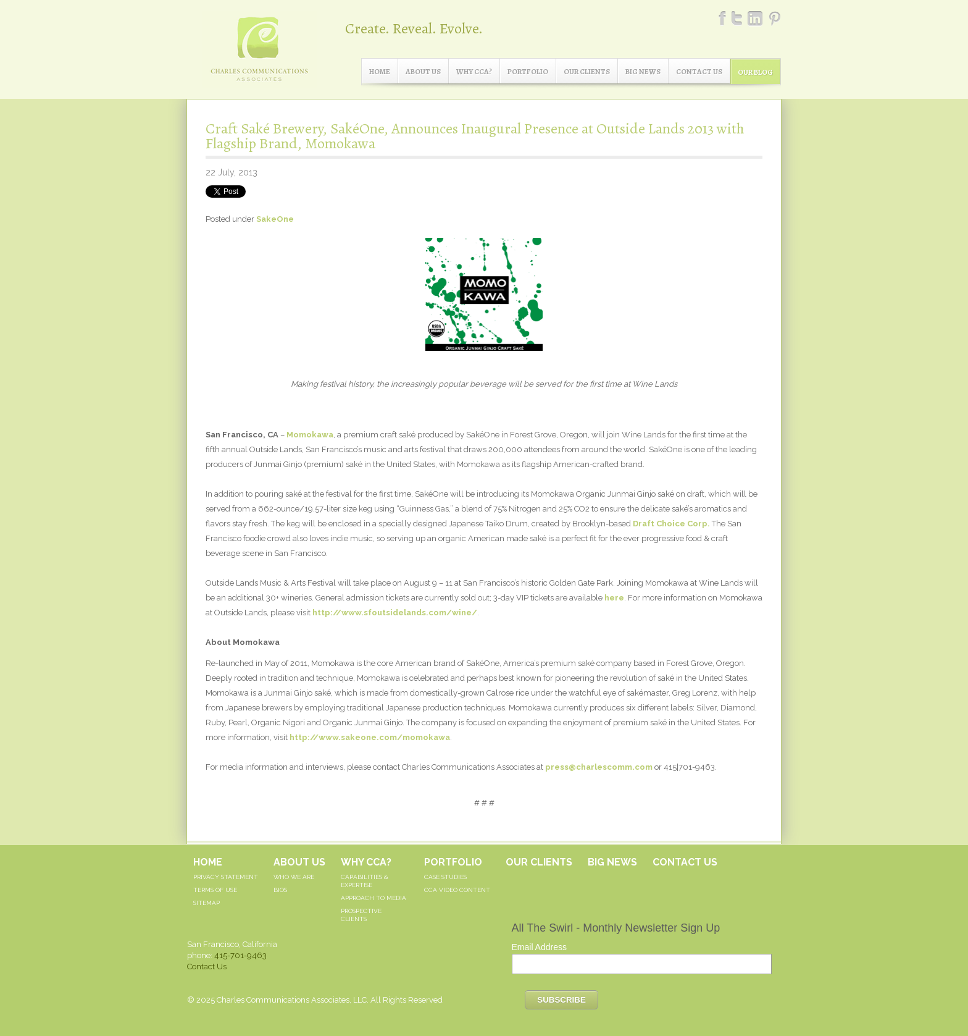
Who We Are (293, 877)
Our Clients (587, 72)
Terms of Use (215, 889)
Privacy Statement (225, 877)
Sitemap (206, 902)
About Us (423, 72)
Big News (643, 72)
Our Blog (755, 72)
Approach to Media (373, 898)
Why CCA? (474, 72)
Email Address (539, 947)
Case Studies (445, 877)
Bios (280, 889)
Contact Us (699, 72)
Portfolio (527, 72)
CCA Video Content (457, 889)
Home (379, 72)
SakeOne (275, 219)
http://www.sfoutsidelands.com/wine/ (394, 612)
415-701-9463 (240, 955)
